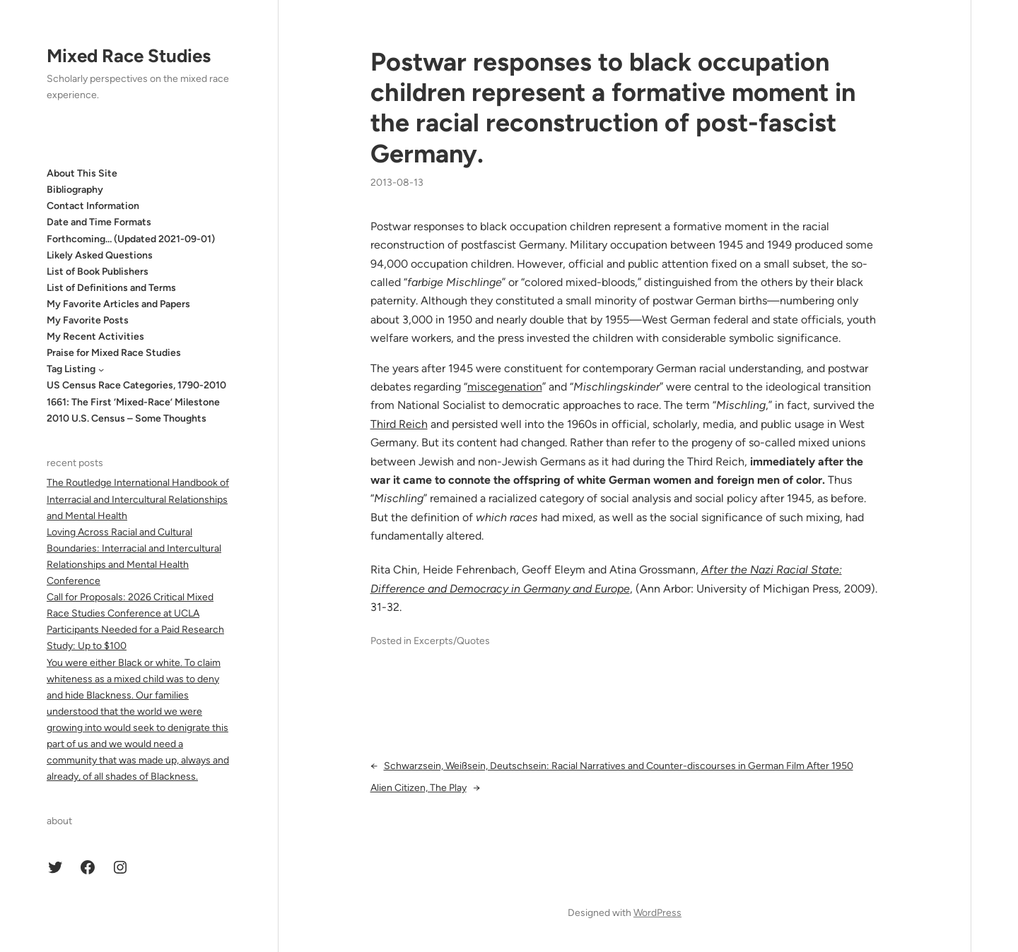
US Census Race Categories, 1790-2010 (136, 385)
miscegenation (504, 386)
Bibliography (75, 190)
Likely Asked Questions (100, 255)
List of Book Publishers (97, 272)
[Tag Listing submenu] (101, 369)
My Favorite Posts (88, 320)
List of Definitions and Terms (111, 288)
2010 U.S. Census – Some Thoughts (126, 418)
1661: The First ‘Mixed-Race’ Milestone (133, 402)
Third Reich (399, 424)
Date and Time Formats (99, 222)
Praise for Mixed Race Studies (114, 353)
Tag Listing (71, 369)
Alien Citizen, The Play (418, 788)
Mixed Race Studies (129, 55)
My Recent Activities (95, 337)
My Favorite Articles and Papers (118, 304)
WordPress (657, 913)
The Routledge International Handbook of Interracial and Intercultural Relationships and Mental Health (138, 499)
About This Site (82, 173)
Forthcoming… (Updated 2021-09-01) (131, 239)
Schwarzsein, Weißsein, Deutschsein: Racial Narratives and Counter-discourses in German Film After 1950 (618, 766)
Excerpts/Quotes (452, 641)
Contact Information (93, 206)
